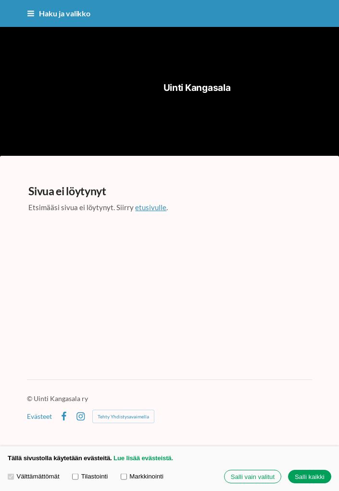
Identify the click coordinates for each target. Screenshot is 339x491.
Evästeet (39, 416)
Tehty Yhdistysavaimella (123, 416)
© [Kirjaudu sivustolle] (30, 398)
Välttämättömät (34, 476)
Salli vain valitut (253, 476)
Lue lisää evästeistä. (143, 458)
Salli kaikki (310, 476)
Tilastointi (90, 476)
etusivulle (150, 207)
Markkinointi (142, 476)
